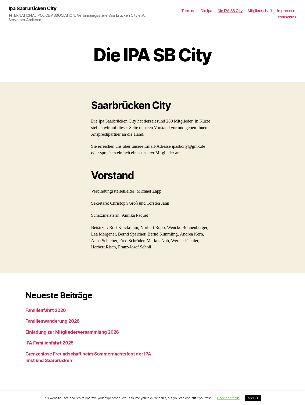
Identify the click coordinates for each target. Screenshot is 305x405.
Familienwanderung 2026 (52, 321)
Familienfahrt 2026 (45, 310)
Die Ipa (206, 10)
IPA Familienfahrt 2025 (49, 343)
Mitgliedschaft (260, 10)
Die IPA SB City (230, 10)
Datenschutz (286, 17)
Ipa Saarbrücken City (32, 8)
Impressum (287, 10)
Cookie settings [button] (228, 398)
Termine (188, 10)
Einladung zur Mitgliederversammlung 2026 (72, 332)
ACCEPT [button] (252, 398)
